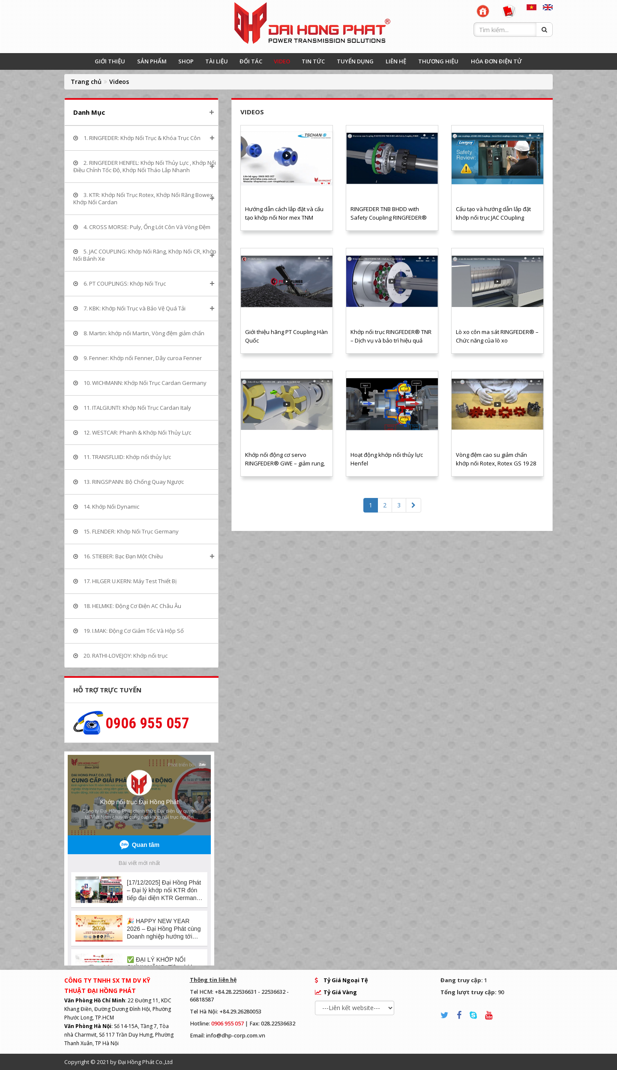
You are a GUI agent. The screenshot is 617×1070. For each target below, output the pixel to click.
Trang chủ (86, 81)
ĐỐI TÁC (251, 61)
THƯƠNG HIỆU (438, 61)
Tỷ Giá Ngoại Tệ (345, 980)
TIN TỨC (313, 61)
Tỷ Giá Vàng (340, 992)
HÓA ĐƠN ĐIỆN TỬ (496, 61)
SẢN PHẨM (152, 61)
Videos (119, 81)
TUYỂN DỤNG (355, 61)
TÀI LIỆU (216, 61)
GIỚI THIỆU (110, 61)
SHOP (186, 61)
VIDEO (282, 61)
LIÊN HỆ (396, 61)
